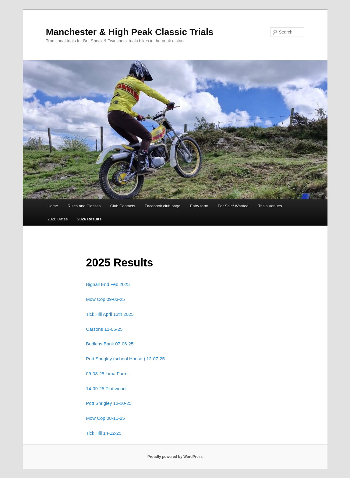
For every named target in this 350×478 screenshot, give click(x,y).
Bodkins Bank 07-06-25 (109, 343)
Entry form (199, 206)
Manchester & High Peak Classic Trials (130, 32)
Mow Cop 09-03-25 (105, 299)
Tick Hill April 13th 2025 (109, 314)
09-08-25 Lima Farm (106, 373)
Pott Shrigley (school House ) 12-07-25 (125, 358)
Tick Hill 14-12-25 (103, 433)
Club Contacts (122, 206)
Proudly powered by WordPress (175, 457)
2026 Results (89, 219)
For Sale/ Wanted (233, 206)
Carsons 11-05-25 (104, 329)
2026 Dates (58, 219)
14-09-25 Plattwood (106, 388)
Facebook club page (162, 206)
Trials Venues (270, 206)
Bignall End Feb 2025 (107, 284)
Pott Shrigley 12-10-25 (108, 403)
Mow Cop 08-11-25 (105, 418)
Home (53, 206)
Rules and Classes (84, 206)
